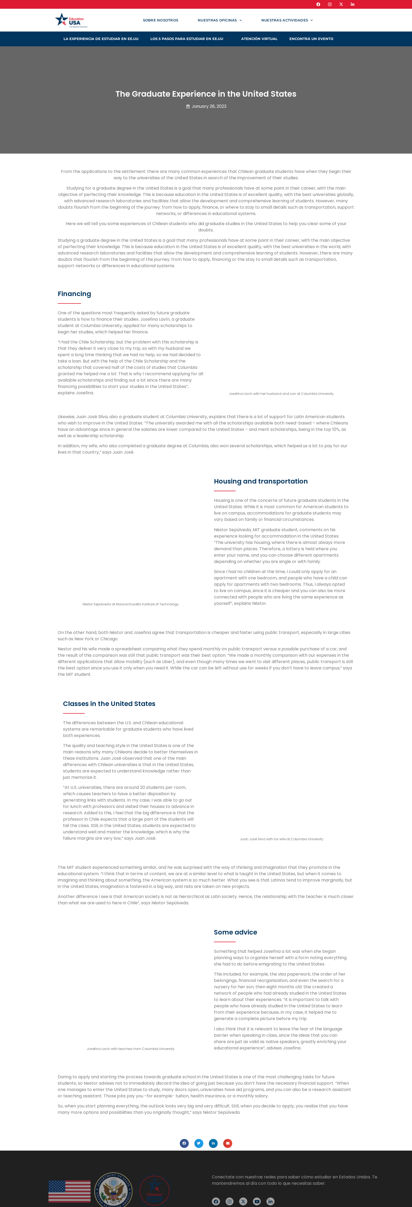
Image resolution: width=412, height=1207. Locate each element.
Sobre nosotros (160, 20)
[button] (190, 39)
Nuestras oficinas (220, 20)
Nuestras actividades (287, 20)
